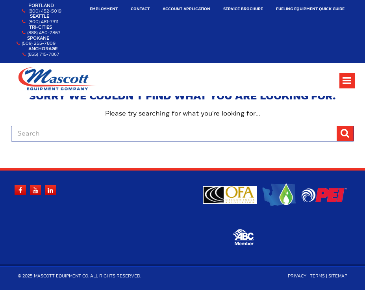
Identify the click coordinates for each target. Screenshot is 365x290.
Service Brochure (243, 9)
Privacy (297, 276)
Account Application (186, 9)
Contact (140, 9)
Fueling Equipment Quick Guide (310, 9)
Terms (317, 276)
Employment (104, 9)
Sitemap (337, 276)
